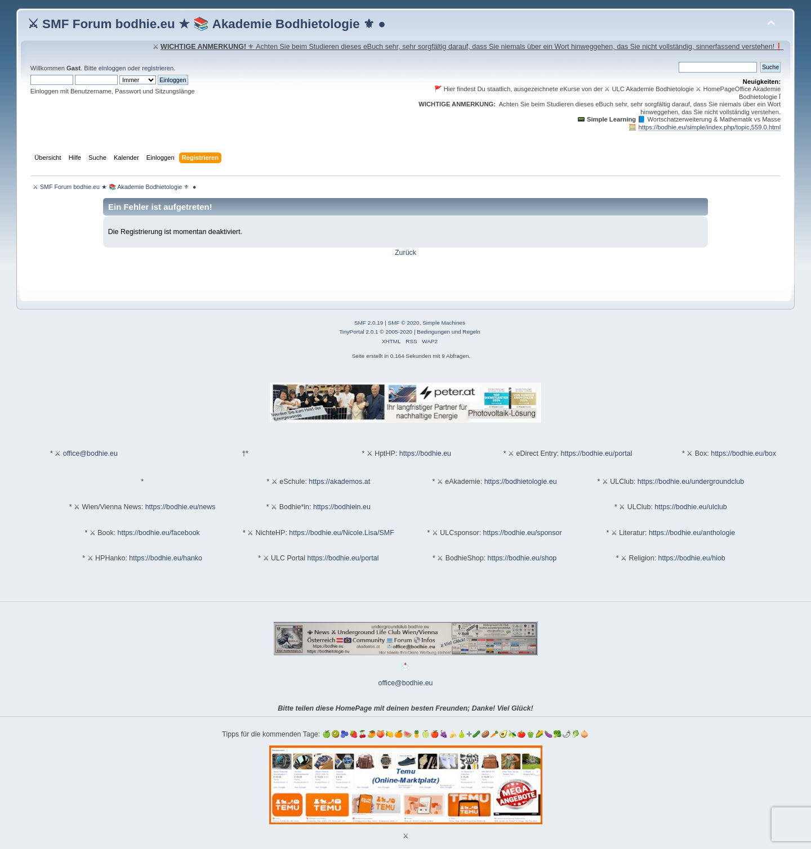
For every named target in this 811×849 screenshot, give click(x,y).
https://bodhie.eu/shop (522, 558)
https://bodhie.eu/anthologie (692, 533)
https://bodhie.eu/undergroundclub (691, 482)
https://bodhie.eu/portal (596, 453)
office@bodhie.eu (90, 453)
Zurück (405, 253)
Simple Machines (443, 323)
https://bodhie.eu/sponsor (522, 533)
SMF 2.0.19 (369, 323)
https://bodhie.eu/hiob (691, 558)
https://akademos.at (339, 482)
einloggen (112, 68)
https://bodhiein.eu (342, 507)
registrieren (157, 68)
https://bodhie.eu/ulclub (690, 507)
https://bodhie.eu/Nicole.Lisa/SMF (341, 533)
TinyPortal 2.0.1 (358, 332)
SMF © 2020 (404, 323)
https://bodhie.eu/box (743, 453)
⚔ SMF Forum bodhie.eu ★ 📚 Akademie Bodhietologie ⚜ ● (207, 24)
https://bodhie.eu (425, 453)
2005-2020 (398, 332)
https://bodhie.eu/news (180, 507)
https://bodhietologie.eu (520, 482)
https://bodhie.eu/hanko (165, 558)
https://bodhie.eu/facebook (159, 533)
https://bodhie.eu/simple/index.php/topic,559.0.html (710, 127)
